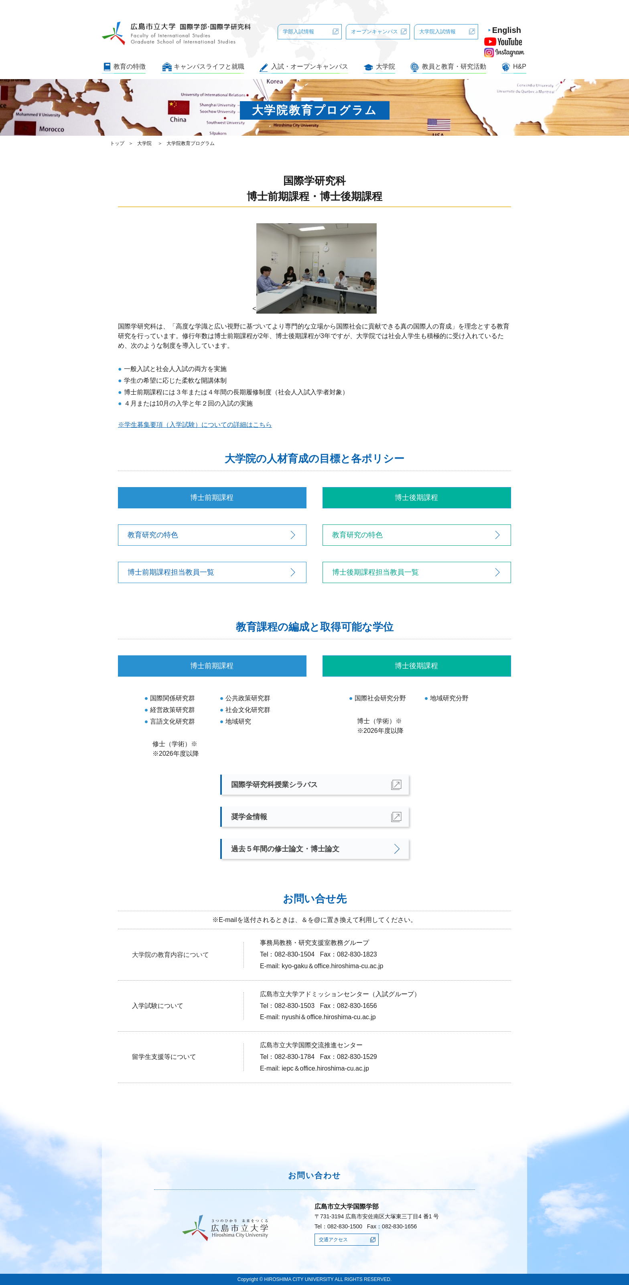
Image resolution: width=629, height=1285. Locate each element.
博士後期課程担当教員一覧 (375, 572)
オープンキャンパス (374, 32)
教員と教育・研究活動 (454, 66)
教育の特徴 (130, 66)
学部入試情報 (298, 32)
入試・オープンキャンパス (309, 66)
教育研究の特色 (153, 535)
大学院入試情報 (437, 32)
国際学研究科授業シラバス (274, 785)
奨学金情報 (249, 817)
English (506, 30)
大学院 (385, 66)
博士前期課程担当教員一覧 (171, 572)
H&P (519, 66)
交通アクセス (333, 1239)
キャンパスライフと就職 (209, 66)
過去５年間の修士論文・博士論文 (285, 849)
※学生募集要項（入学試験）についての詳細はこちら (195, 424)
